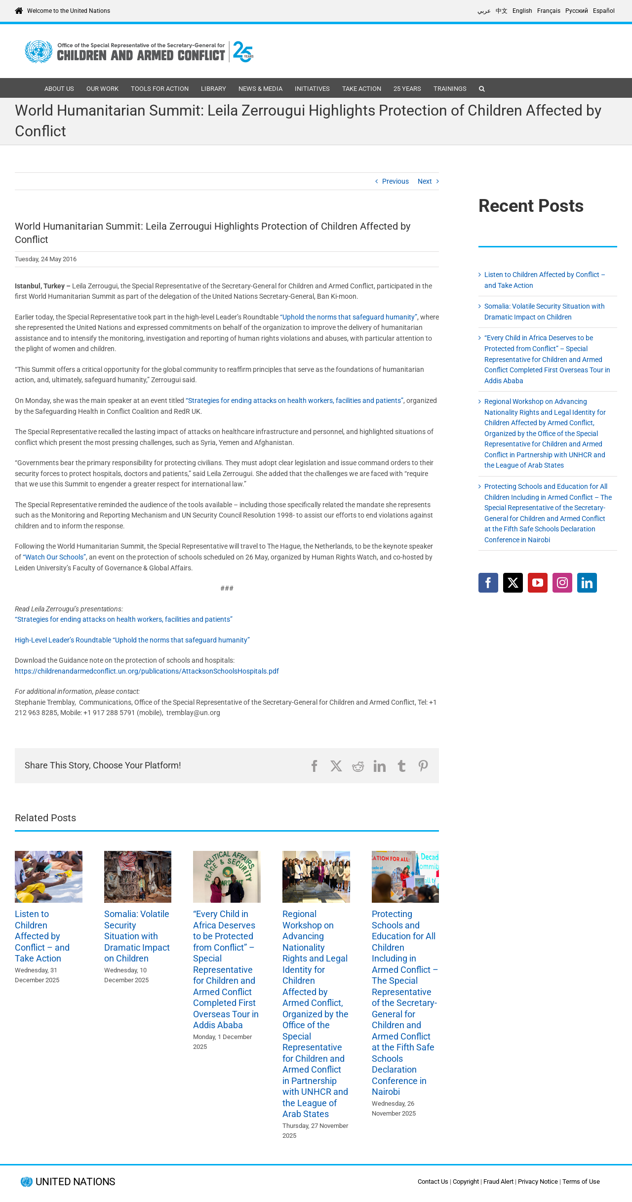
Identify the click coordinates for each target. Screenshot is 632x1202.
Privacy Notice (538, 1181)
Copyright (466, 1181)
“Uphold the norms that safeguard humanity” (348, 317)
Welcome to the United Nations (68, 10)
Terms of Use (581, 1181)
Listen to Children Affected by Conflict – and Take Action (42, 936)
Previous (395, 181)
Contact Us (433, 1181)
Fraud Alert (498, 1181)
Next (425, 181)
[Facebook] (488, 583)
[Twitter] (513, 583)
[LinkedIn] (587, 583)
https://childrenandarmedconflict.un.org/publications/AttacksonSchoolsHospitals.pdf (147, 671)
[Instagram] (562, 583)
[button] (482, 88)
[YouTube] (538, 583)
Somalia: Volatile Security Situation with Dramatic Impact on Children (137, 936)
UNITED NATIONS (75, 1182)
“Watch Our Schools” (54, 557)
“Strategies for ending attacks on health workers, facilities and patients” (294, 400)
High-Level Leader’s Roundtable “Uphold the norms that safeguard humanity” (132, 640)
